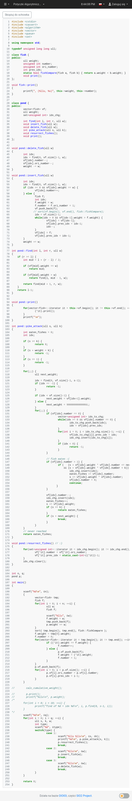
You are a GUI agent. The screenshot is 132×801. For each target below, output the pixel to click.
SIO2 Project (84, 795)
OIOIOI (63, 795)
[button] (28, 4)
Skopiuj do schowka (17, 14)
